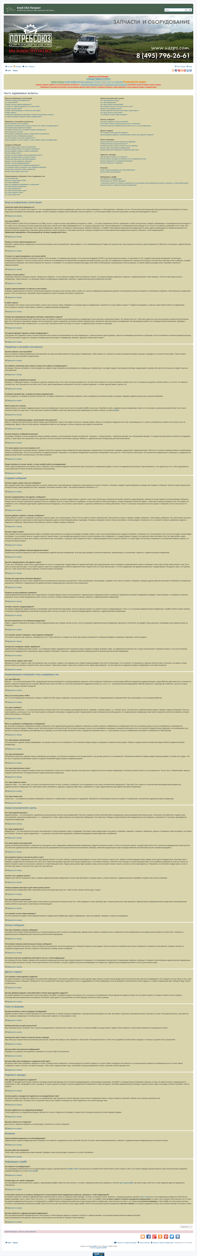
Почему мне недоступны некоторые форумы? (20, 159)
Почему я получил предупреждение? (17, 163)
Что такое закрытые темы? (14, 192)
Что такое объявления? (13, 188)
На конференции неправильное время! (18, 127)
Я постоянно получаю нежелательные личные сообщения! (120, 123)
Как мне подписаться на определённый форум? (116, 161)
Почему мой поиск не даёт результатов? (114, 143)
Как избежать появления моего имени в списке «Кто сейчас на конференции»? (32, 125)
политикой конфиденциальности (92, 84)
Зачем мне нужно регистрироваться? (17, 100)
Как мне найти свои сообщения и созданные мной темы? (119, 150)
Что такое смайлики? (12, 182)
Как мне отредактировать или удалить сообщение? (22, 149)
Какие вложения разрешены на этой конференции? (117, 170)
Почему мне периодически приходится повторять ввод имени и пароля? (29, 114)
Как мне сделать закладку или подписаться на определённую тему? (123, 159)
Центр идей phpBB (126, 1183)
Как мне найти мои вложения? (110, 172)
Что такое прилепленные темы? (16, 190)
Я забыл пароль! (10, 112)
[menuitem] (25, 66)
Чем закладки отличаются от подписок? (113, 157)
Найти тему (106, 82)
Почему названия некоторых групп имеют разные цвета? (119, 110)
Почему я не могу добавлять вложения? (18, 161)
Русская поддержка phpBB (98, 1247)
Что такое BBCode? (11, 178)
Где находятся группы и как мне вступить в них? (116, 106)
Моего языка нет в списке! (14, 132)
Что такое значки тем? (12, 194)
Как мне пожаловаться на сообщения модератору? (22, 165)
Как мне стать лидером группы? (111, 108)
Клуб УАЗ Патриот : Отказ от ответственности (20, 1231)
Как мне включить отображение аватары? (19, 136)
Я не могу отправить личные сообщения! (114, 121)
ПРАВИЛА (97, 82)
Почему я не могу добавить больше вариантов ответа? (23, 155)
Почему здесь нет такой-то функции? (112, 181)
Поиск (113, 82)
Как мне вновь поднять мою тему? (16, 171)
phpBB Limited (73, 1169)
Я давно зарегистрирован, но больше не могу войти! (23, 110)
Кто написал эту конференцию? (111, 179)
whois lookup (144, 1197)
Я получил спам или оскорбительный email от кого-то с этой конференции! (125, 125)
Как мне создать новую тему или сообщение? (20, 147)
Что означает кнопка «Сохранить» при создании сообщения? (25, 167)
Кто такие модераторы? (108, 102)
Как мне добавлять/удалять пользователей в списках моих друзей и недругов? (127, 134)
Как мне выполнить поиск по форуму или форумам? (118, 142)
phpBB (115, 410)
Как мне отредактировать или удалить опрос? (20, 157)
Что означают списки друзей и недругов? (114, 132)
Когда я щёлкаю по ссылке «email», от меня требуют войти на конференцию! (31, 140)
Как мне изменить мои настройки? (16, 123)
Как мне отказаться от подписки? (111, 163)
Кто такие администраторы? (109, 100)
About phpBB (33, 1171)
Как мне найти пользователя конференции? (115, 148)
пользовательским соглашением (116, 84)
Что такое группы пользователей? (111, 104)
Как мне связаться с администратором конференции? (118, 185)
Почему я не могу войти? (13, 108)
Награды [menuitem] (19, 66)
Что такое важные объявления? (15, 186)
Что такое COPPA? (11, 102)
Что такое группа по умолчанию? (111, 112)
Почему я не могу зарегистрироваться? (18, 104)
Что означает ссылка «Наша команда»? (113, 114)
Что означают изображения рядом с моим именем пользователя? (27, 134)
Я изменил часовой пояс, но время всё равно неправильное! (25, 129)
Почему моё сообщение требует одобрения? (20, 169)
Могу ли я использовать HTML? (15, 180)
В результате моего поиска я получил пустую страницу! (119, 145)
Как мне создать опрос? (13, 153)
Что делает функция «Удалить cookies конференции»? (23, 116)
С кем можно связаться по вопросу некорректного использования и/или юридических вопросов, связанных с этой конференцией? (144, 183)
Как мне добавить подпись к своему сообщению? (21, 151)
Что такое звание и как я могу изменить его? (20, 138)
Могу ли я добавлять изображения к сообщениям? (22, 184)
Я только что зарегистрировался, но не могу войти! (22, 106)
